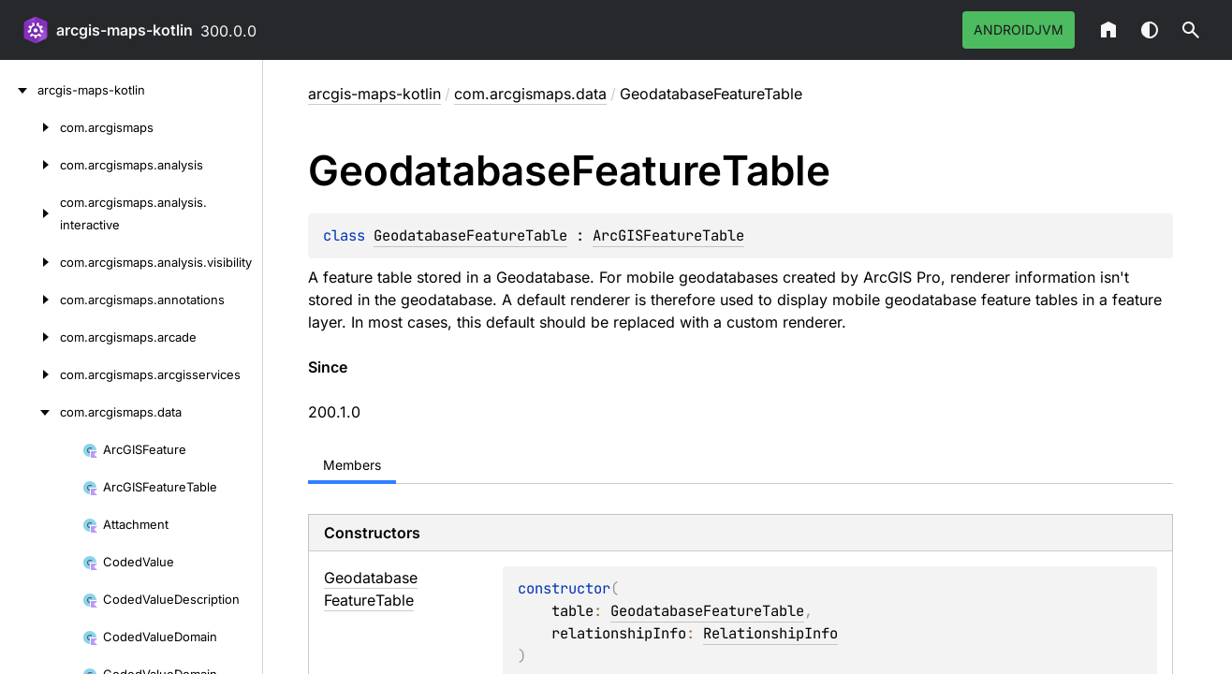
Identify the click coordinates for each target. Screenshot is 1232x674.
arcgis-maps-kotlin (124, 30)
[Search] (1191, 30)
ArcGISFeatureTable (668, 235)
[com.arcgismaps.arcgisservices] (30, 374)
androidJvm (1018, 29)
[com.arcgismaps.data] (30, 412)
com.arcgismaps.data (530, 93)
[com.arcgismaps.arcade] (30, 337)
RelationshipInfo (770, 633)
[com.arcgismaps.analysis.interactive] (30, 213)
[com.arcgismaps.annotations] (30, 299)
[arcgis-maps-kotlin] (18, 90)
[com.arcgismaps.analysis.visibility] (30, 262)
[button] (1191, 30)
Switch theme (1149, 30)
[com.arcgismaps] (30, 127)
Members (352, 465)
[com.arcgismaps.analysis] (30, 164)
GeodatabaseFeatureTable (470, 235)
